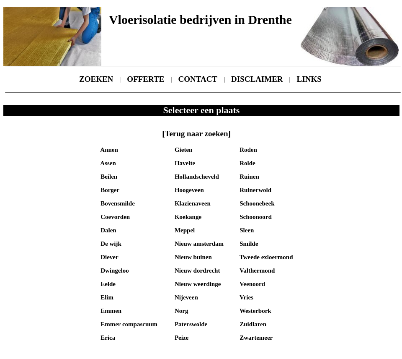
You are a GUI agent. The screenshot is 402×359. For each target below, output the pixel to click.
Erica (107, 337)
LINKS (309, 79)
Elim (106, 297)
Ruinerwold (254, 190)
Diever (108, 257)
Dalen (107, 230)
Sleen (246, 230)
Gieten (182, 149)
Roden (247, 149)
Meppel (184, 230)
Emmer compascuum (128, 324)
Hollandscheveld (196, 176)
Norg (180, 310)
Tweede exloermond (265, 257)
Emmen (110, 310)
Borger (109, 190)
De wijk (110, 243)
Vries (245, 297)
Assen (107, 163)
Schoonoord (254, 216)
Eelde (107, 284)
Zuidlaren (252, 324)
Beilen (108, 176)
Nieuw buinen (192, 257)
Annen (108, 149)
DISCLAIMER (257, 79)
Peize (180, 337)
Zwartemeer (255, 337)
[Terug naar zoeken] (196, 133)
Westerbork (254, 310)
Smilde (248, 243)
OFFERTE (145, 79)
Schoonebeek (256, 203)
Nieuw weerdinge (197, 284)
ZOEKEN (96, 79)
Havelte (184, 163)
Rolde (246, 163)
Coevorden (114, 216)
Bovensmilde (116, 203)
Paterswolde (190, 324)
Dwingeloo (114, 270)
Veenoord (251, 284)
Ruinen (248, 176)
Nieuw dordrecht (196, 270)
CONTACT (197, 79)
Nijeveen (185, 297)
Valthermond (256, 270)
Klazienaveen (192, 203)
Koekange (187, 216)
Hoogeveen (188, 190)
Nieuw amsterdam (198, 243)
